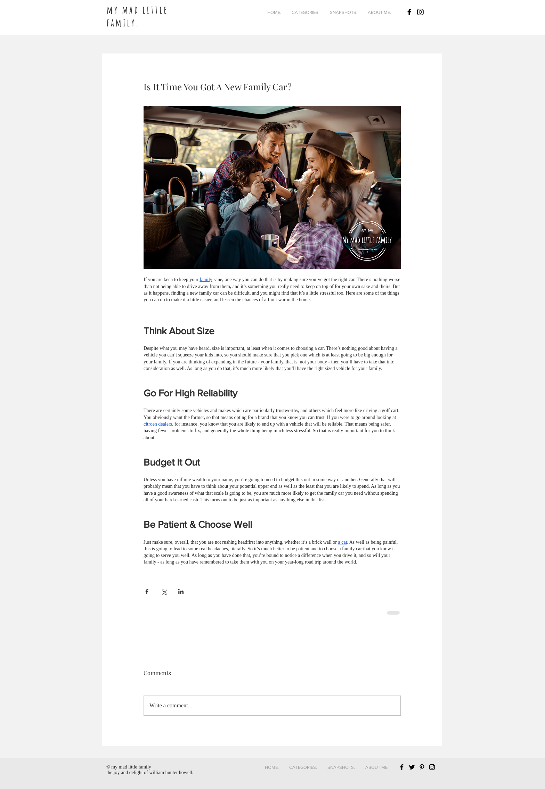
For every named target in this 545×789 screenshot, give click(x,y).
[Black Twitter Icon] (412, 767)
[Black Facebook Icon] (409, 12)
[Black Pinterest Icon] (422, 767)
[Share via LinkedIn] (181, 591)
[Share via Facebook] (147, 591)
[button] (305, 12)
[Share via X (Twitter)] (164, 591)
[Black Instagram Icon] (420, 12)
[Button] (157, 11)
